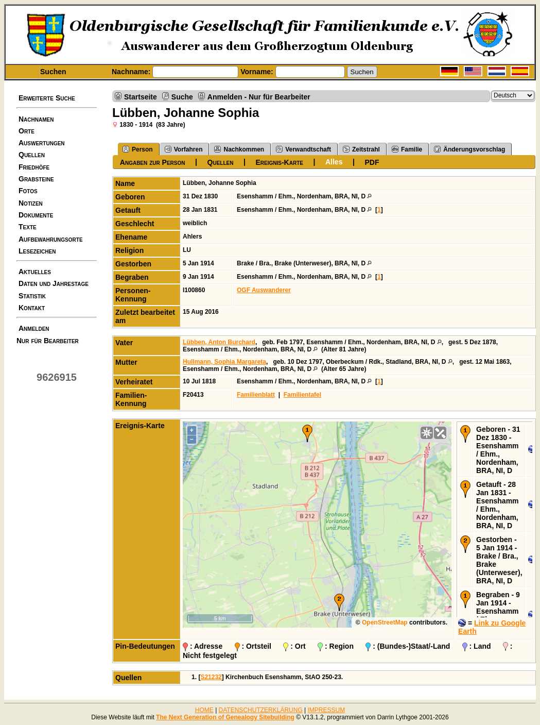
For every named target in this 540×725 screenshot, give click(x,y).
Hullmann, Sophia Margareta (224, 361)
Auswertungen (42, 143)
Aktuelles (35, 271)
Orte (26, 131)
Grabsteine (36, 179)
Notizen (31, 203)
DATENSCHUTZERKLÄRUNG (261, 710)
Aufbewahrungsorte (51, 239)
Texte (28, 227)
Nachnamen (36, 119)
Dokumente (36, 215)
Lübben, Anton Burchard (219, 342)
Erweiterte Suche (47, 98)
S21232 (210, 677)
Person (138, 149)
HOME (204, 710)
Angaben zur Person (152, 162)
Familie (407, 149)
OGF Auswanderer (264, 290)
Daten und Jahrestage (54, 283)
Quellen (32, 154)
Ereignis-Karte (279, 162)
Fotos (28, 191)
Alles (333, 162)
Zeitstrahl (361, 149)
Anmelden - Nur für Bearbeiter (258, 96)
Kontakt (32, 308)
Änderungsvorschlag (469, 149)
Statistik (32, 296)
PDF (371, 162)
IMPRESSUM (326, 710)
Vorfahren (184, 149)
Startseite (140, 96)
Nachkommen (239, 149)
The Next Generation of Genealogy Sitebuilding (225, 717)
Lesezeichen (37, 251)
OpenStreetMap (385, 622)
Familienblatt (256, 394)
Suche (182, 96)
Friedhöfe (34, 167)
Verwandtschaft (303, 149)
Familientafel (302, 394)
